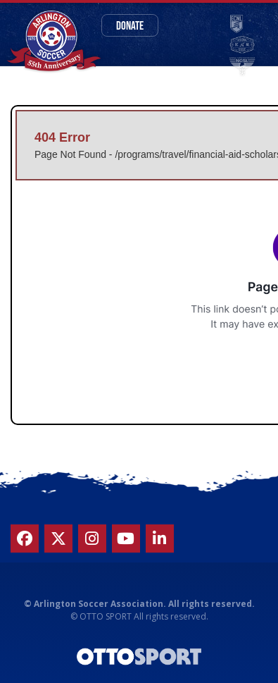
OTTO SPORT (106, 616)
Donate (130, 25)
